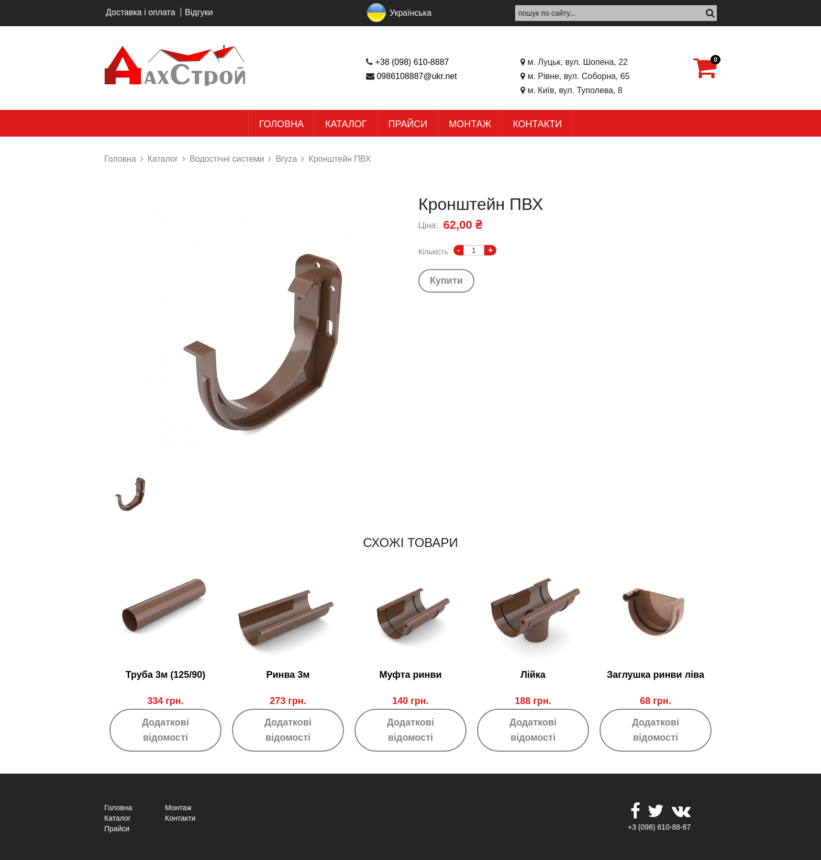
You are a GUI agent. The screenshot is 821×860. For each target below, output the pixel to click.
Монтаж (470, 124)
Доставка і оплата (140, 12)
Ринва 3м (287, 674)
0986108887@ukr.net (416, 76)
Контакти (537, 124)
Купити (446, 280)
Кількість (433, 252)
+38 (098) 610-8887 (412, 62)
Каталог (346, 124)
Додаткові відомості (165, 730)
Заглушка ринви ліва (655, 674)
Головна (281, 124)
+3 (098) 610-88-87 (659, 827)
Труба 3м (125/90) (166, 674)
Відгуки (199, 12)
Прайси (408, 124)
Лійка (533, 674)
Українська (410, 12)
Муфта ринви (410, 674)
